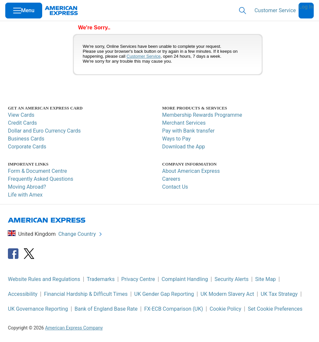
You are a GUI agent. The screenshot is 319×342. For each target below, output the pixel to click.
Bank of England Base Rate (105, 309)
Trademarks (101, 279)
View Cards (21, 115)
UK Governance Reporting (38, 309)
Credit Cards (22, 123)
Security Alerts (231, 279)
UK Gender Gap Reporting (164, 294)
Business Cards (26, 139)
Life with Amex (25, 195)
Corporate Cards (27, 146)
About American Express (191, 171)
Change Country (80, 234)
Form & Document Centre (37, 171)
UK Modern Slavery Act (227, 294)
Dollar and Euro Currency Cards (44, 131)
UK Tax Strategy (279, 294)
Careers (171, 179)
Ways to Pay (176, 139)
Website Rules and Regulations (44, 279)
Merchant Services (184, 123)
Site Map (265, 279)
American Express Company (74, 327)
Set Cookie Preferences (275, 309)
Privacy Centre (138, 279)
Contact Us (175, 187)
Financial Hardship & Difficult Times (86, 294)
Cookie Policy (225, 309)
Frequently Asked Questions (40, 179)
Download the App (183, 146)
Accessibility (23, 294)
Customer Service (275, 10)
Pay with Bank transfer (188, 131)
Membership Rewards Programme (202, 115)
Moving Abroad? (27, 187)
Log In (306, 7)
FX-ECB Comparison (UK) (173, 309)
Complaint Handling (184, 279)
